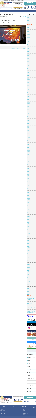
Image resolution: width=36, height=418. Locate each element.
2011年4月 (28, 209)
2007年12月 (28, 264)
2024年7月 (28, 58)
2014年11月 (28, 150)
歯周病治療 (29, 375)
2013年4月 (28, 175)
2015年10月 (28, 137)
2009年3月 (28, 243)
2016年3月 (28, 130)
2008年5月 (28, 257)
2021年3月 (28, 85)
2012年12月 (28, 181)
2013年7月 (28, 171)
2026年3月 (28, 30)
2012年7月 (28, 188)
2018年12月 (28, 96)
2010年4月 (28, 226)
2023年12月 (28, 68)
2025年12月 (28, 34)
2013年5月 (28, 174)
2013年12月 (28, 164)
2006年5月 (28, 291)
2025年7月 (28, 41)
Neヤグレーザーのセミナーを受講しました (31, 307)
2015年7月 (28, 140)
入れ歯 (24, 414)
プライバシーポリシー (3, 413)
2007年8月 (28, 270)
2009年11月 (28, 233)
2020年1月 (28, 92)
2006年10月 (28, 284)
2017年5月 (28, 110)
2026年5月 (28, 27)
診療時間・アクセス (30, 366)
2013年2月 (28, 178)
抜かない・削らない (12, 11)
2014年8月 (28, 154)
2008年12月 (28, 247)
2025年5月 (28, 44)
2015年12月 (28, 134)
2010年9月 (28, 219)
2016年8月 (28, 123)
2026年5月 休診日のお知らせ (30, 303)
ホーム (1, 11)
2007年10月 (28, 267)
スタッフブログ (28, 20)
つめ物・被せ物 (29, 382)
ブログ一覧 (12, 407)
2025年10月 (28, 37)
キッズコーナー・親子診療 (4, 407)
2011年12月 (28, 198)
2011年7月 (28, 205)
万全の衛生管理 (29, 363)
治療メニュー (22, 11)
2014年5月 (28, 158)
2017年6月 (28, 109)
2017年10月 (28, 103)
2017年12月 (28, 102)
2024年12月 (28, 51)
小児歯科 (29, 379)
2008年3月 (28, 260)
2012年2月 (28, 195)
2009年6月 (28, 240)
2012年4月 (28, 192)
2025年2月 (28, 48)
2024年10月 (28, 54)
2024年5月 (28, 61)
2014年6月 (28, 157)
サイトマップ (34, 408)
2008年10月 (28, 250)
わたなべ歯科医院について (6, 11)
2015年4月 (28, 144)
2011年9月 (28, 202)
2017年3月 (28, 113)
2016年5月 (28, 127)
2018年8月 (28, 99)
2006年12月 (28, 281)
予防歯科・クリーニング (25, 407)
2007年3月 (28, 277)
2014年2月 (28, 161)
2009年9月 (28, 236)
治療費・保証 (28, 11)
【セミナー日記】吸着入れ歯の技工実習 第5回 (6, 47)
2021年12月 (28, 79)
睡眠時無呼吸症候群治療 (30, 385)
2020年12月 (28, 86)
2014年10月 (28, 151)
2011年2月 (28, 212)
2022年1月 (28, 78)
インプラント (29, 384)
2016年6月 (28, 126)
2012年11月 (28, 182)
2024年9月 (28, 55)
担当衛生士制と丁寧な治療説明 (31, 357)
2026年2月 (28, 31)
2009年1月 (28, 246)
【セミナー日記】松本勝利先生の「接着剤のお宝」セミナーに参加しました (16, 48)
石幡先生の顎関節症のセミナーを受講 (31, 302)
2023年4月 (28, 72)
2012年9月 (28, 185)
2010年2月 (28, 229)
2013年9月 (28, 168)
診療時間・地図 (33, 11)
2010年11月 (28, 216)
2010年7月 (28, 222)
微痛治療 (29, 360)
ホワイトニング (29, 381)
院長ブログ (24, 16)
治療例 (28, 17)
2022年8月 (28, 75)
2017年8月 (28, 106)
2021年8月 (28, 82)
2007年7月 (28, 271)
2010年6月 (28, 223)
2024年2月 (28, 65)
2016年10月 (28, 120)
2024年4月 (28, 62)
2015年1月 (28, 147)
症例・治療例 (29, 391)
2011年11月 (28, 199)
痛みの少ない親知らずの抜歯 (31, 378)
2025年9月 (28, 38)
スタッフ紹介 (17, 11)
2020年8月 (28, 89)
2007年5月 (28, 274)
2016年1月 (28, 133)
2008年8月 (28, 253)
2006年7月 (28, 288)
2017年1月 (28, 116)
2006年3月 (28, 294)
